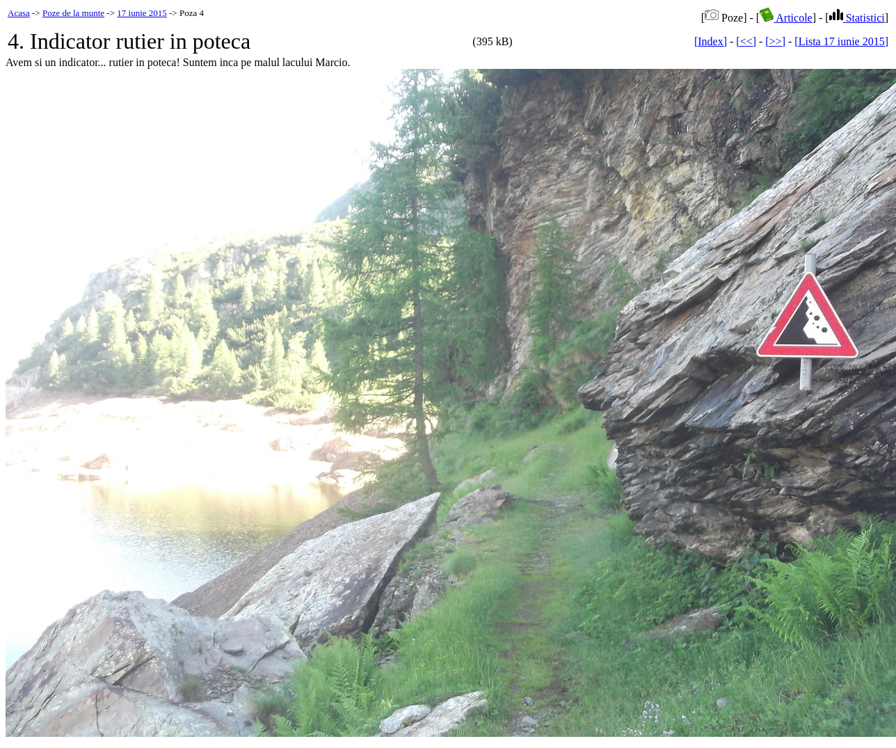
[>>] (775, 41)
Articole (786, 18)
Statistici (857, 18)
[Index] (710, 41)
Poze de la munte (73, 13)
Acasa (19, 13)
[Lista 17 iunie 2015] (841, 41)
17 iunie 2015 (142, 13)
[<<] (746, 41)
